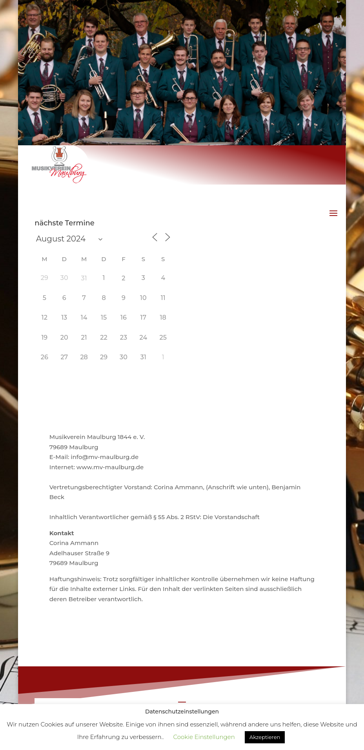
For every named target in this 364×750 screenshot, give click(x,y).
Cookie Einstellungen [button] (204, 737)
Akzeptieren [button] (264, 737)
